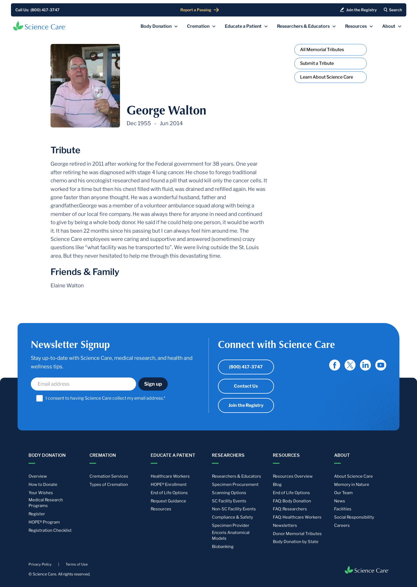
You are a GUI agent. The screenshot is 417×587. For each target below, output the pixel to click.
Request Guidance (168, 501)
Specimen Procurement (235, 484)
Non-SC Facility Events (234, 509)
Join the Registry (246, 405)
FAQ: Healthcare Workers (297, 517)
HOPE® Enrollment (169, 484)
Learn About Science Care (326, 77)
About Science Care (353, 476)
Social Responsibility (354, 517)
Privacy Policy (40, 564)
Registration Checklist (50, 530)
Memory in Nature (351, 484)
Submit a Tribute (317, 63)
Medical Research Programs (46, 502)
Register (37, 513)
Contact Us (246, 386)
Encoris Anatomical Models (231, 535)
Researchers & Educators (236, 476)
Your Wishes (41, 492)
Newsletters (285, 525)
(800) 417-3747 (246, 366)
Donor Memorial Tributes (297, 533)
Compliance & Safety (232, 517)
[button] (159, 26)
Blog (277, 484)
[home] (39, 25)
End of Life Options (169, 492)
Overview (38, 476)
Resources (161, 509)
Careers (342, 525)
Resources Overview (293, 476)
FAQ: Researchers (290, 509)
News (339, 501)
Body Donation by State (295, 541)
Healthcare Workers (170, 476)
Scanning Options (229, 492)
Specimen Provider (230, 525)
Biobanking (223, 546)
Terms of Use (77, 564)
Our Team (343, 492)
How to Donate (43, 484)
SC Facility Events (229, 501)
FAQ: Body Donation (292, 501)
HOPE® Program (44, 522)
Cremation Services (108, 476)
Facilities (342, 509)
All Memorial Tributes (322, 49)
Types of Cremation (108, 484)
